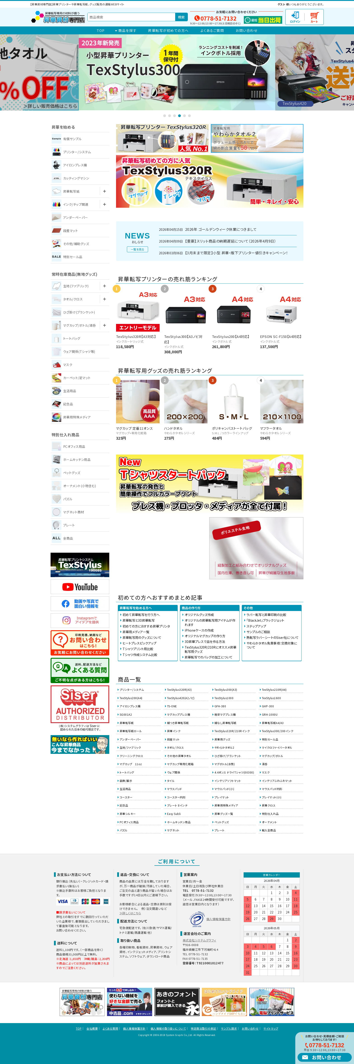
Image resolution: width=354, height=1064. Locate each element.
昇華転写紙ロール (131, 731)
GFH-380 (220, 706)
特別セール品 (270, 739)
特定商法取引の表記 (203, 1028)
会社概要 (92, 1028)
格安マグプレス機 (225, 714)
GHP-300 (268, 706)
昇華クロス (268, 805)
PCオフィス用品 (129, 822)
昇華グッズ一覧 (223, 814)
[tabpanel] (177, 72)
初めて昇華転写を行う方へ (141, 615)
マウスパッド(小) (224, 789)
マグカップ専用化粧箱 (180, 764)
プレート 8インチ (177, 805)
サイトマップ (270, 1028)
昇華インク (173, 731)
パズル (123, 830)
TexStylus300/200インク (277, 731)
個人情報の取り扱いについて (168, 1028)
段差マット (173, 739)
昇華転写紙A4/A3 (273, 723)
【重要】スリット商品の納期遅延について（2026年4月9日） (230, 241)
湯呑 (265, 764)
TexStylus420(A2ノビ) (181, 698)
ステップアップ (256, 626)
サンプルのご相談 (258, 632)
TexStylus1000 (223, 698)
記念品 (124, 805)
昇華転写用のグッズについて (142, 637)
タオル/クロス (175, 747)
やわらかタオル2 (224, 747)
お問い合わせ (246, 30)
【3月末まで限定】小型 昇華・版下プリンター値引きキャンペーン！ (236, 252)
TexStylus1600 (271, 698)
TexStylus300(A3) (225, 689)
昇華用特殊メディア (226, 805)
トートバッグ (127, 772)
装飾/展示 (126, 781)
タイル (171, 781)
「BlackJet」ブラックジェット (265, 620)
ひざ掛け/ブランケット (227, 756)
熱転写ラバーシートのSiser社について (273, 637)
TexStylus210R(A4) (274, 689)
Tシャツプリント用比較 (138, 649)
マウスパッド (174, 789)
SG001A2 (126, 714)
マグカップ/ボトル (272, 756)
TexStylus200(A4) (131, 698)
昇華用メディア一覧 (136, 632)
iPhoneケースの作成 (199, 630)
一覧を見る (137, 249)
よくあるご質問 (212, 30)
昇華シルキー (128, 814)
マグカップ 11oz (131, 764)
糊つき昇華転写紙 (178, 723)
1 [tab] (164, 115)
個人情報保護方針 (218, 919)
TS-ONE (172, 706)
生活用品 (125, 789)
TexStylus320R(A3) (179, 689)
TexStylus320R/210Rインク (232, 731)
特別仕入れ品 (270, 814)
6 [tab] (189, 115)
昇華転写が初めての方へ (168, 30)
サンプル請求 (229, 1028)
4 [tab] (179, 115)
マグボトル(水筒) (224, 764)
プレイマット (221, 797)
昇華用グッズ (222, 739)
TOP (101, 30)
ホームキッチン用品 (179, 822)
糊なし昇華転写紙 (225, 723)
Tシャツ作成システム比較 (140, 655)
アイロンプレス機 (130, 706)
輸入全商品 (269, 830)
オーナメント (269, 822)
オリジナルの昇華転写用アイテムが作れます (210, 622)
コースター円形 (176, 797)
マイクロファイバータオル (277, 747)
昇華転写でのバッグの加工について (209, 657)
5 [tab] (184, 115)
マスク (266, 772)
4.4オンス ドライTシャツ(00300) (234, 772)
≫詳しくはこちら (130, 913)
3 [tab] (174, 115)
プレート (219, 830)
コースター (126, 797)
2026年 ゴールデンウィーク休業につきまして (221, 229)
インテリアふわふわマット (277, 781)
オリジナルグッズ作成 (199, 615)
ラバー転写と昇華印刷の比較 (266, 615)
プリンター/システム (132, 689)
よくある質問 (110, 1028)
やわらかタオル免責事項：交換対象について (272, 645)
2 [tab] (169, 115)
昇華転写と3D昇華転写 (139, 620)
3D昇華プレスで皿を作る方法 (205, 641)
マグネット (173, 830)
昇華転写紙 (127, 723)
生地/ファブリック (130, 747)
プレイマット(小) (271, 797)
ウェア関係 (173, 772)
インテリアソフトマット (227, 781)
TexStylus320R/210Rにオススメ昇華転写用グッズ (210, 649)
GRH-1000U (269, 714)
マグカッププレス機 (178, 714)
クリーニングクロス (131, 756)
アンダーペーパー (130, 739)
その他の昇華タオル (179, 756)
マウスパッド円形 (272, 789)
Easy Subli (174, 814)
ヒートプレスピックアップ (139, 643)
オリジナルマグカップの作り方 (205, 636)
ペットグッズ (221, 822)
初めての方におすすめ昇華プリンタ (146, 626)
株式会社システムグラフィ (199, 940)
